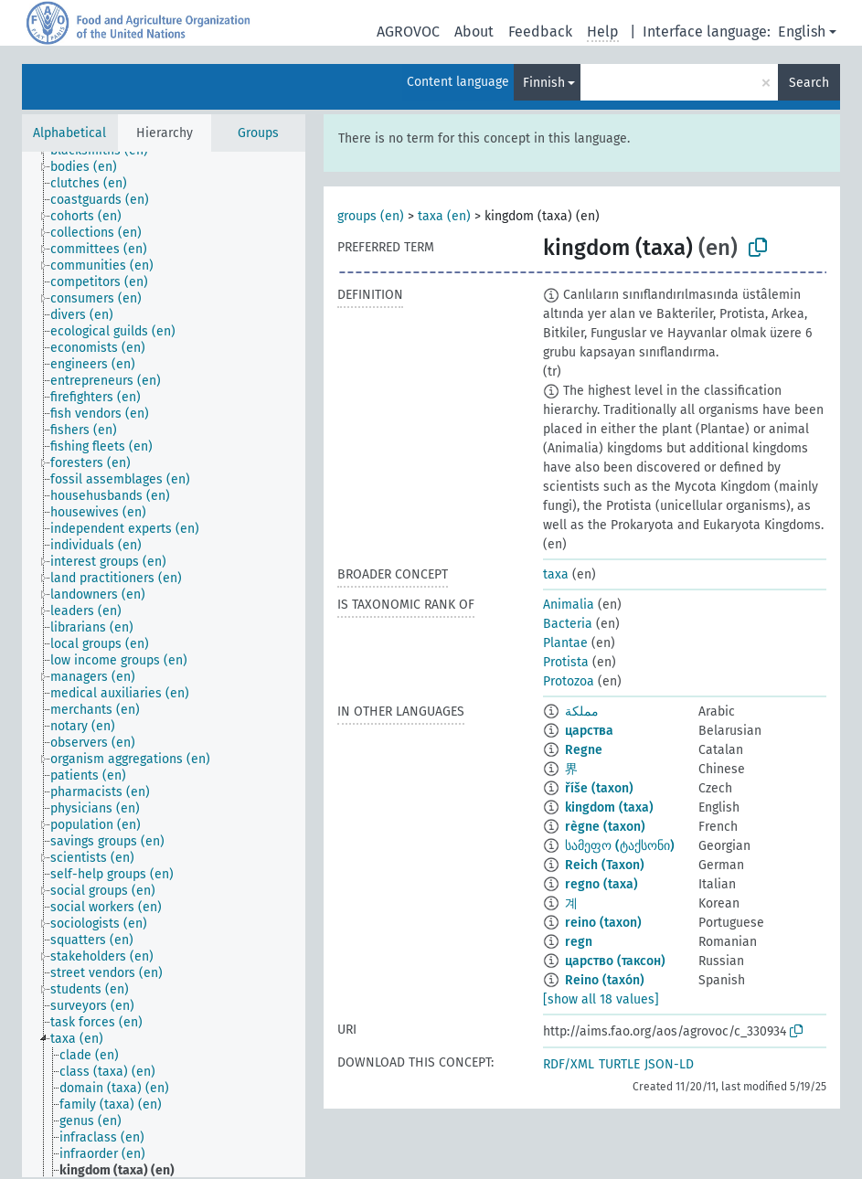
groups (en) (370, 216)
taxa (556, 574)
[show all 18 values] (601, 999)
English (801, 31)
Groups (258, 133)
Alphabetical (69, 133)
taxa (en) (444, 216)
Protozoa (568, 681)
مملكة (582, 711)
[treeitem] (91, 167)
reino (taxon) (603, 922)
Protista (566, 662)
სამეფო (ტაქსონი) (620, 846)
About (474, 31)
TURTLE (619, 1064)
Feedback (540, 31)
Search (809, 82)
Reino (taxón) (604, 980)
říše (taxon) (599, 788)
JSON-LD (669, 1064)
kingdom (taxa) (609, 807)
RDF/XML (568, 1064)
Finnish (544, 82)
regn (578, 942)
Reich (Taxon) (604, 865)
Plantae (565, 643)
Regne (583, 750)
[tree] (163, 664)
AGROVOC (408, 31)
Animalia (568, 604)
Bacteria (567, 624)
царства (589, 730)
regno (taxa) (601, 884)
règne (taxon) (605, 826)
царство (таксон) (615, 961)
